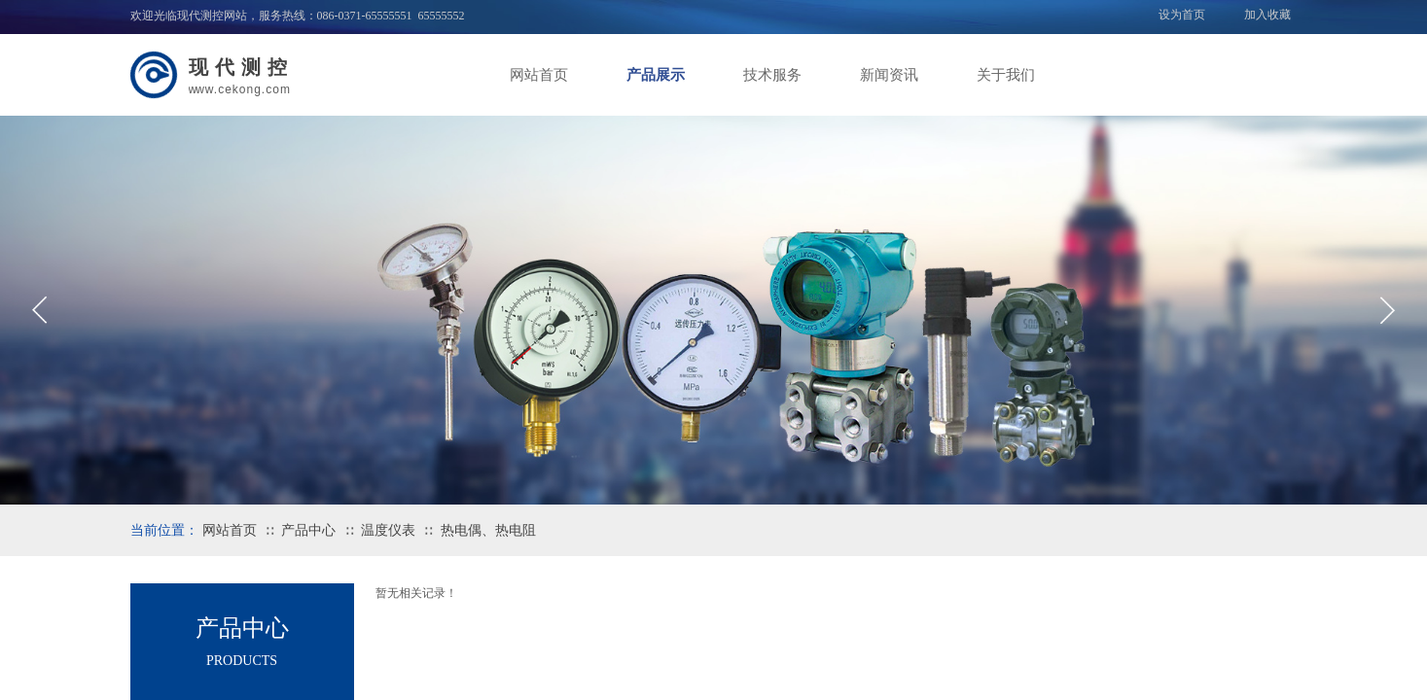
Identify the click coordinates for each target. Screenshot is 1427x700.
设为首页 (1182, 14)
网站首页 (539, 75)
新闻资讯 (889, 75)
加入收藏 (1267, 14)
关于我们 (1006, 75)
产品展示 (655, 75)
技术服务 (772, 75)
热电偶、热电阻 (488, 530)
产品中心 (308, 530)
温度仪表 (388, 530)
